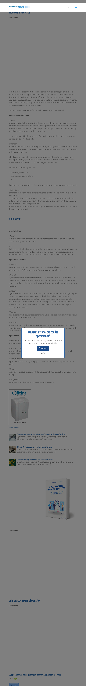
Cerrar (43, 353)
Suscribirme (43, 348)
